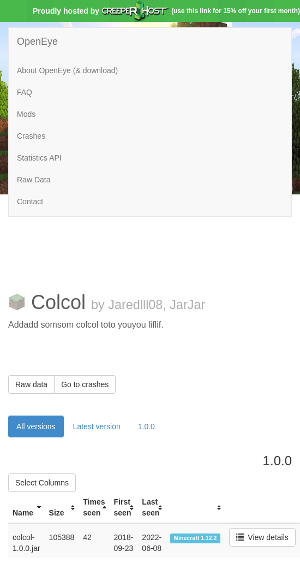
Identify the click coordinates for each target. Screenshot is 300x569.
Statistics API (39, 157)
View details (262, 537)
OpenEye (37, 41)
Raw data (31, 384)
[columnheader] (26, 507)
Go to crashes (85, 384)
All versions (36, 426)
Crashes (31, 136)
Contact (30, 201)
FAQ (24, 92)
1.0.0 (146, 426)
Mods (26, 114)
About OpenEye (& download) (67, 70)
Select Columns (42, 482)
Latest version (97, 426)
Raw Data (33, 179)
